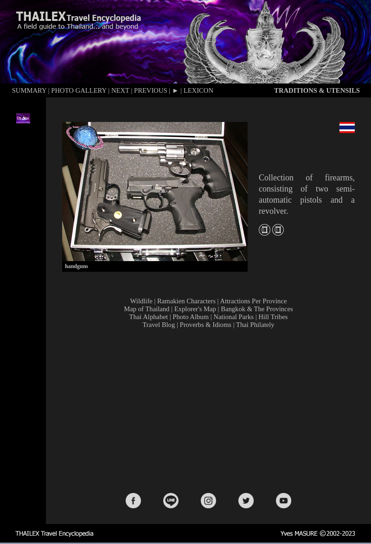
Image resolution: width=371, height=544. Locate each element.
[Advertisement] (210, 410)
